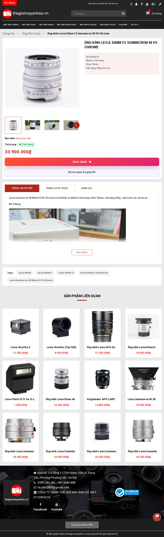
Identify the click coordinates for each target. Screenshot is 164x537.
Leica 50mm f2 (66, 272)
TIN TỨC (135, 25)
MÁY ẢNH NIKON (47, 25)
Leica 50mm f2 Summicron (94, 272)
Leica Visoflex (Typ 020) (61, 347)
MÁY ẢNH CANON (11, 25)
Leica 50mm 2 (44, 272)
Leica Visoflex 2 (20, 347)
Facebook (40, 507)
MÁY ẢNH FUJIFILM (89, 25)
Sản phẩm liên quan (82, 296)
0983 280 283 (47, 482)
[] (82, 525)
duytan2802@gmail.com (53, 487)
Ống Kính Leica (31, 33)
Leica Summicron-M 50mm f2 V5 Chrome (31, 280)
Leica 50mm (24, 272)
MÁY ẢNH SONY (29, 25)
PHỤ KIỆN (124, 25)
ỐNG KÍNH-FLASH (108, 25)
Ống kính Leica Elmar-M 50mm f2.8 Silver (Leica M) (77, 399)
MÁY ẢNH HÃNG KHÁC (67, 25)
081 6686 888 (66, 482)
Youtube (56, 507)
